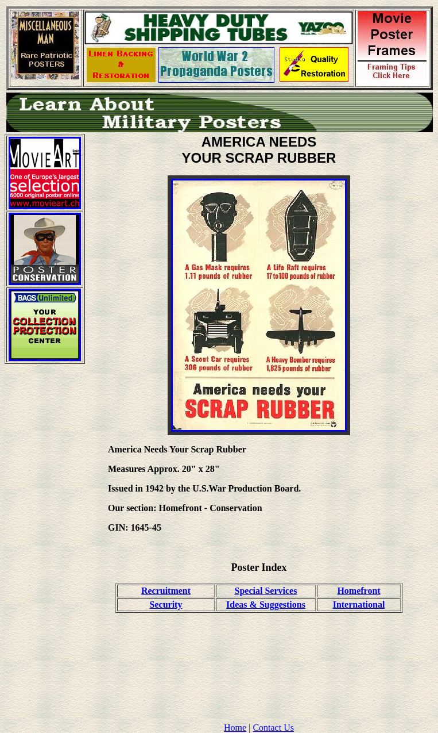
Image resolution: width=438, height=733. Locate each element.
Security (166, 604)
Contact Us (273, 727)
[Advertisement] (44, 545)
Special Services (266, 591)
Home (235, 727)
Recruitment (166, 591)
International (359, 604)
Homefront (358, 591)
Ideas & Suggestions (265, 604)
